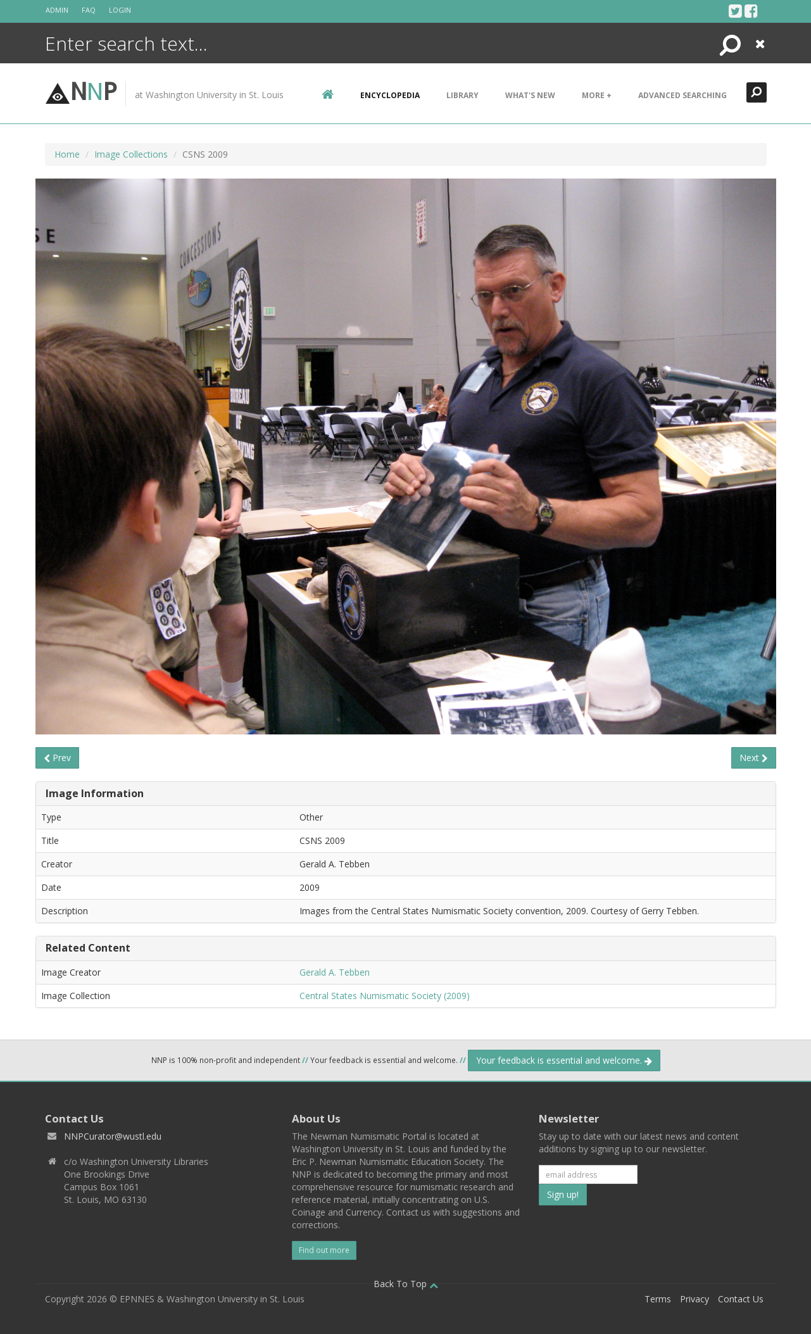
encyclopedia (390, 95)
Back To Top (406, 1284)
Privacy (694, 1299)
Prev (57, 758)
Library (462, 95)
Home (67, 154)
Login (120, 10)
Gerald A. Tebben (334, 972)
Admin (57, 10)
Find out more (324, 1250)
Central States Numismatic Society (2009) (384, 996)
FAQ (89, 10)
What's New (530, 95)
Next (753, 758)
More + (597, 95)
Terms (657, 1299)
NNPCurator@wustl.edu (112, 1136)
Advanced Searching (682, 95)
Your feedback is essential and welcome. (564, 1060)
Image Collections (131, 154)
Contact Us (741, 1299)
